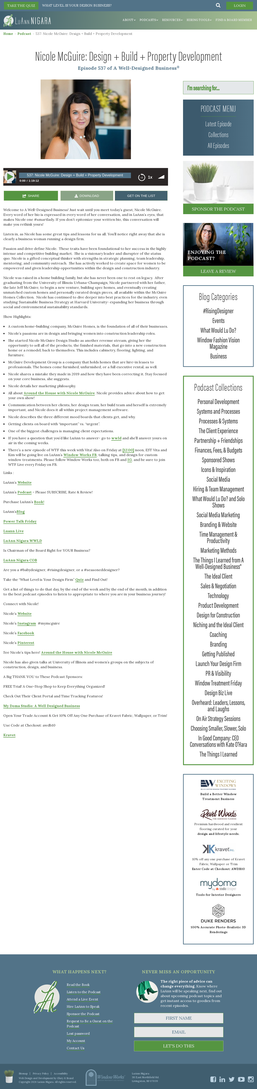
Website (24, 482)
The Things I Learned (218, 754)
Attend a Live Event (82, 999)
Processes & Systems (218, 420)
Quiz (79, 579)
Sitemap (23, 1073)
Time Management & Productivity (218, 537)
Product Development (218, 605)
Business (218, 355)
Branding (218, 644)
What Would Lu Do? (218, 330)
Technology (218, 595)
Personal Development (218, 401)
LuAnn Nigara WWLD (22, 540)
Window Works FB (80, 455)
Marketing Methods (218, 550)
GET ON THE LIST (141, 196)
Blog (21, 511)
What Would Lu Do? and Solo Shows (218, 501)
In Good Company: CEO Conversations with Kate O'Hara (218, 740)
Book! (39, 502)
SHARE (33, 196)
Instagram (26, 623)
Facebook (25, 633)
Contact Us (75, 1048)
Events (218, 320)
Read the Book (78, 985)
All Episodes (218, 145)
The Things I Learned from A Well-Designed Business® (218, 563)
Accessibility (61, 1073)
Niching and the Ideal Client (218, 624)
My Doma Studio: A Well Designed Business (41, 706)
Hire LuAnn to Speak (83, 1006)
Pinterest (25, 642)
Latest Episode (218, 123)
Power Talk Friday (20, 521)
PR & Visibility (218, 673)
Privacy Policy (41, 1073)
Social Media (218, 479)
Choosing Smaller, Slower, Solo (218, 728)
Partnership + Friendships (218, 440)
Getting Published (218, 653)
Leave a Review (218, 271)
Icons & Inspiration (218, 469)
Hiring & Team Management (218, 488)
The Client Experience (218, 430)
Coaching (218, 634)
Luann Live (13, 531)
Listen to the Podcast (84, 992)
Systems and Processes (218, 411)
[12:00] (128, 450)
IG (129, 459)
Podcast (24, 34)
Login (240, 5)
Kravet (9, 735)
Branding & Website (218, 524)
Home (8, 34)
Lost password (78, 1033)
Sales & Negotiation (218, 585)
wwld (116, 438)
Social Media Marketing (218, 514)
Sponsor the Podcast (218, 209)
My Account (76, 1041)
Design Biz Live (218, 692)
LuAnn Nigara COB (20, 560)
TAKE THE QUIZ (21, 5)
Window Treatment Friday (218, 682)
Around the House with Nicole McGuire (59, 393)
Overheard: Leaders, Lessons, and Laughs (218, 705)
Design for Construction (218, 614)
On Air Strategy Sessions (218, 718)
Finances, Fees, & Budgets (218, 450)
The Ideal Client (218, 576)
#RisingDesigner (218, 310)
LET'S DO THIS (178, 1046)
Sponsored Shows (218, 459)
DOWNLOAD (89, 196)
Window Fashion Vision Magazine (218, 342)
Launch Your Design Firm (218, 663)
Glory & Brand (65, 1078)
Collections (218, 134)
